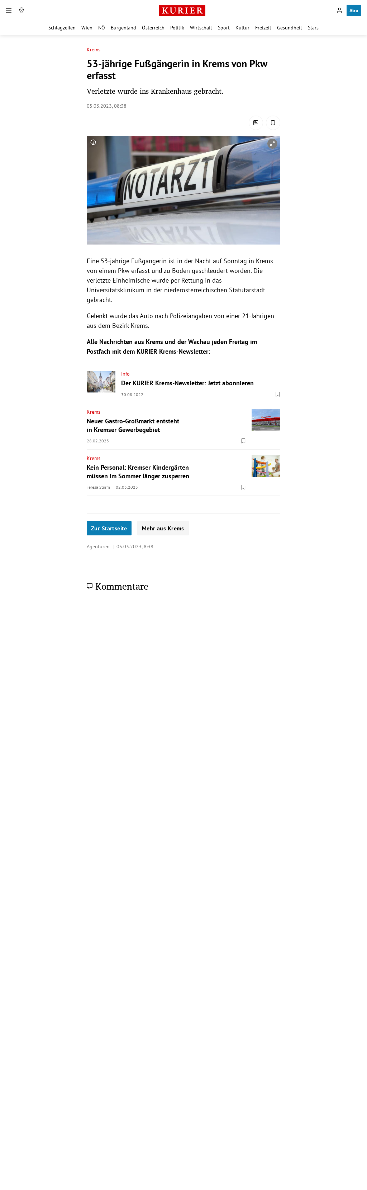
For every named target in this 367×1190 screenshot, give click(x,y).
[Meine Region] (21, 10)
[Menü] (8, 10)
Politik (177, 27)
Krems (93, 50)
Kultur (242, 27)
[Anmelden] (339, 10)
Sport (224, 27)
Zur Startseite (109, 528)
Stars (313, 27)
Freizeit (263, 27)
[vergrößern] (272, 144)
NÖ (101, 27)
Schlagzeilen (62, 27)
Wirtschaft (201, 27)
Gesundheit (289, 27)
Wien (86, 27)
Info (125, 374)
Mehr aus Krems (163, 528)
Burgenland (123, 27)
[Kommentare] (256, 123)
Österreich (153, 27)
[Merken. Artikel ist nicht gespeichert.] (273, 123)
